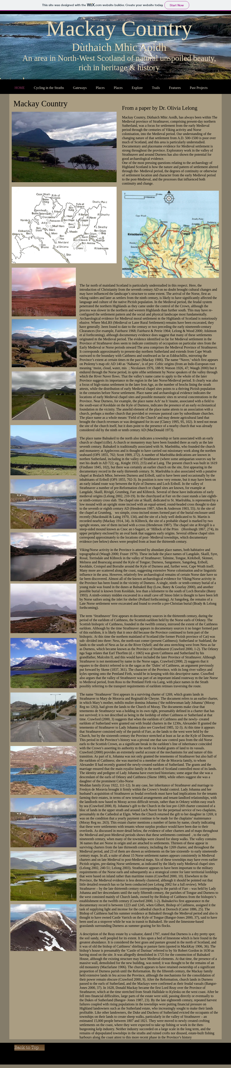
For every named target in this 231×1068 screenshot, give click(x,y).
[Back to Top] (29, 1048)
